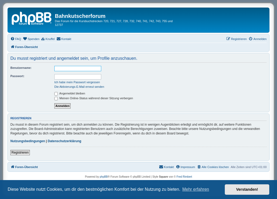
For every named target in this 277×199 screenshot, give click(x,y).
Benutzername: (20, 67)
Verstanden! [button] (247, 189)
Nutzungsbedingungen (27, 141)
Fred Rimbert (184, 176)
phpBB (104, 176)
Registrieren (20, 152)
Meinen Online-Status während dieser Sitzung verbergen (93, 98)
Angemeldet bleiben (69, 93)
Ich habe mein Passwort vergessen (77, 82)
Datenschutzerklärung (64, 141)
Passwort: (17, 76)
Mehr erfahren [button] (195, 189)
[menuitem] (15, 39)
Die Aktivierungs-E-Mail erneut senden (79, 86)
